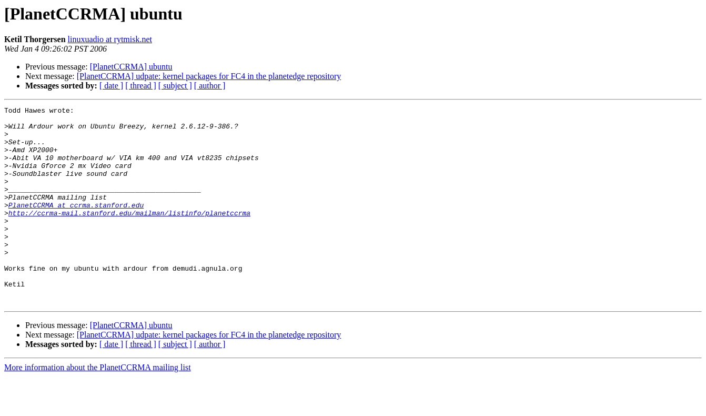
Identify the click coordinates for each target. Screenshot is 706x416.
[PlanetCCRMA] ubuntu (131, 66)
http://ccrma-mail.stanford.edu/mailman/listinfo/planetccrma (129, 235)
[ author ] (210, 85)
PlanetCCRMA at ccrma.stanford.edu (76, 225)
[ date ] (111, 85)
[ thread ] (140, 85)
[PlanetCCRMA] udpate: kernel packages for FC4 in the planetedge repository (209, 76)
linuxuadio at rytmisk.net (110, 39)
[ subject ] (175, 85)
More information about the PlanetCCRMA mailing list (97, 406)
